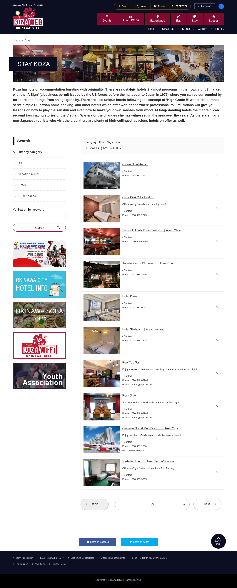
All (20, 163)
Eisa (151, 28)
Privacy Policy (59, 566)
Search (48, 227)
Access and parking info (113, 560)
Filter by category (27, 152)
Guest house (27, 195)
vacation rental (29, 174)
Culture (202, 28)
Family (219, 28)
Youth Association (24, 560)
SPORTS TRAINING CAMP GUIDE (149, 560)
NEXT (208, 506)
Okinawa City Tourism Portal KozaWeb (28, 16)
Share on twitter (145, 542)
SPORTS (168, 28)
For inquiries (22, 566)
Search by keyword (28, 209)
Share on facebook (103, 542)
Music (186, 28)
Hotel (22, 185)
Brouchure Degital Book (82, 560)
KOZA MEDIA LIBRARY (52, 560)
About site (40, 566)
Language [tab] (206, 6)
